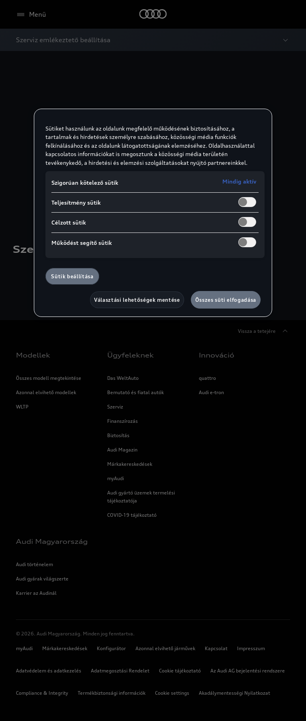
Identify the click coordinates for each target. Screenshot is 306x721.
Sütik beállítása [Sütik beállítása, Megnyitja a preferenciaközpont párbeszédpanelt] (72, 276)
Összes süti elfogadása (225, 300)
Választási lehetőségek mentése (137, 300)
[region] (153, 213)
